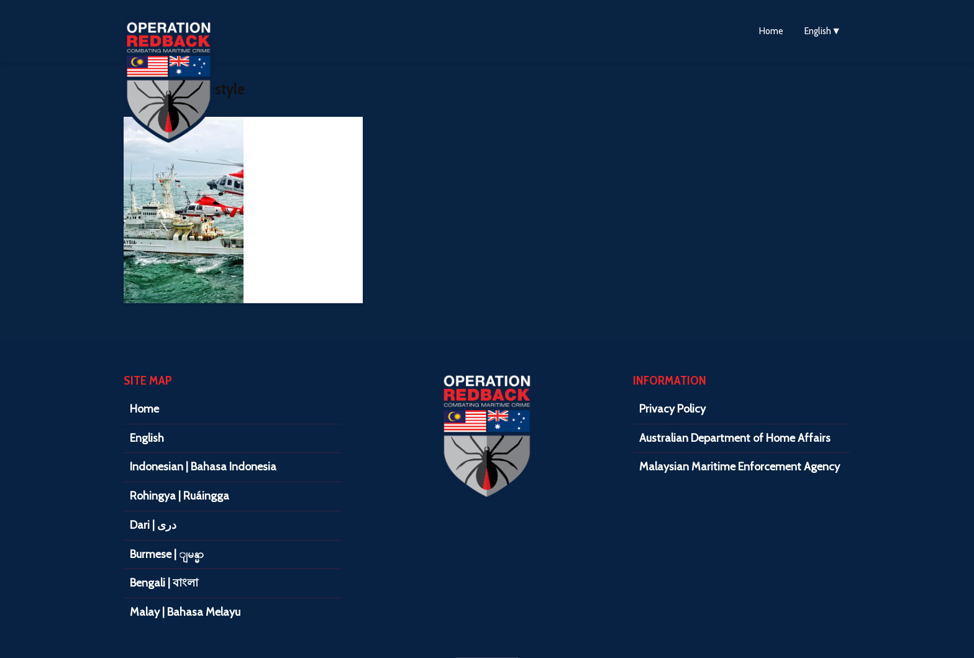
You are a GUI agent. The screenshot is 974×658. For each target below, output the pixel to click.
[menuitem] (822, 31)
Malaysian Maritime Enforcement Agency (739, 466)
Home (771, 31)
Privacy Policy (672, 409)
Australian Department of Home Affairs (735, 438)
